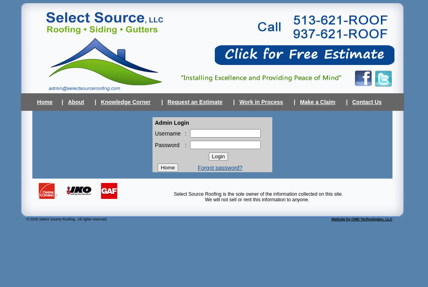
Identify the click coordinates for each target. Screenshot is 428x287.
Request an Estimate (195, 102)
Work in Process (261, 102)
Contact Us (367, 102)
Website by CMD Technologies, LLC (361, 219)
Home (45, 102)
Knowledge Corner (126, 102)
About (76, 102)
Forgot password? (220, 168)
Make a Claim (317, 102)
